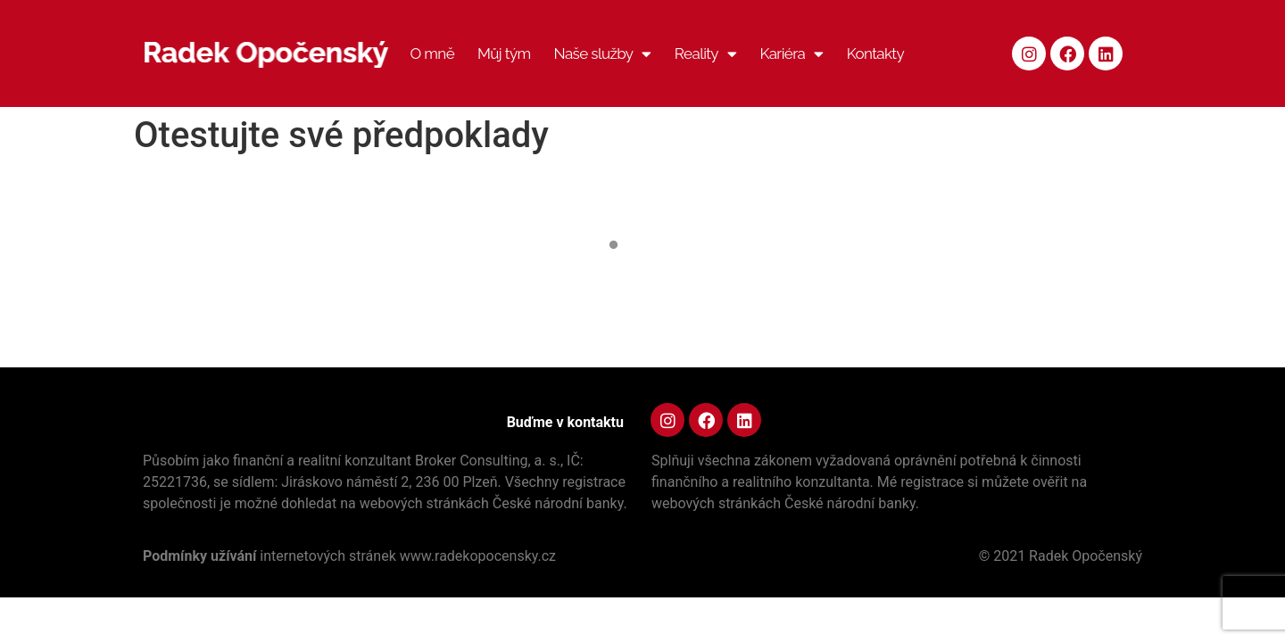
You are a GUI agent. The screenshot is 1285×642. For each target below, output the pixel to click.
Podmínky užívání (201, 555)
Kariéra (791, 53)
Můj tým (504, 53)
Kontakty (875, 53)
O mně (432, 53)
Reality (706, 53)
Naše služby (602, 53)
